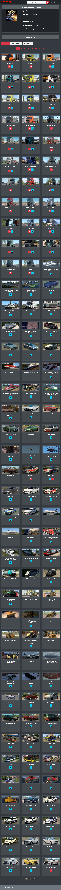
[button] (51, 2)
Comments (27, 44)
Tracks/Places (16, 44)
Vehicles (5, 44)
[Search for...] (36, 2)
